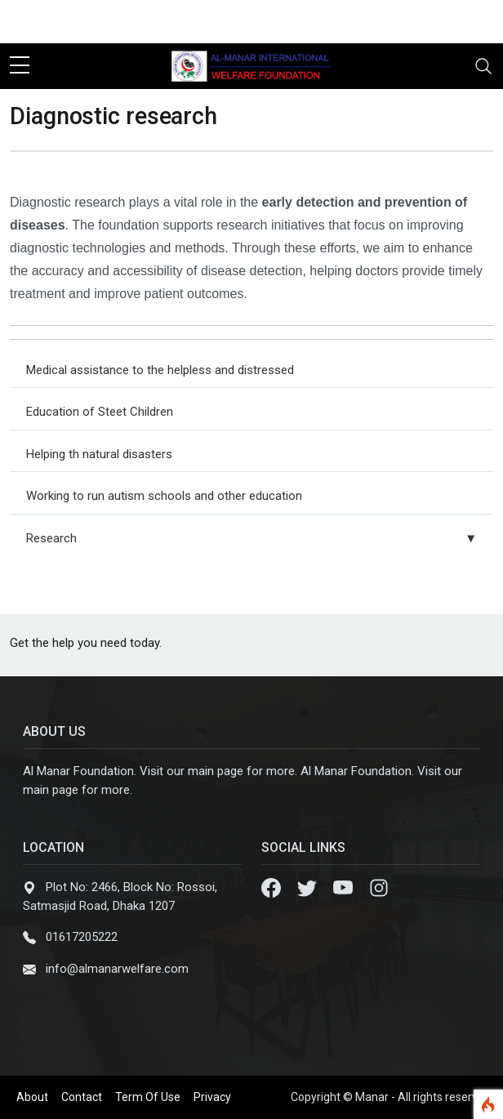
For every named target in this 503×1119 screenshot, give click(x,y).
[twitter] (428, 22)
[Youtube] (344, 887)
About (32, 1096)
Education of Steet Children (99, 411)
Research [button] (251, 538)
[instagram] (480, 22)
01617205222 (82, 937)
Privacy (212, 1096)
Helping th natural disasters (99, 454)
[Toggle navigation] (483, 66)
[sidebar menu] (19, 66)
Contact (81, 1096)
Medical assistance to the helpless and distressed (160, 370)
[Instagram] (379, 887)
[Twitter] (308, 887)
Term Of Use (147, 1096)
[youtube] (454, 22)
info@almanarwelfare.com (117, 968)
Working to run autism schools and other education (164, 495)
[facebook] (402, 22)
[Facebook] (272, 887)
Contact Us (44, 21)
